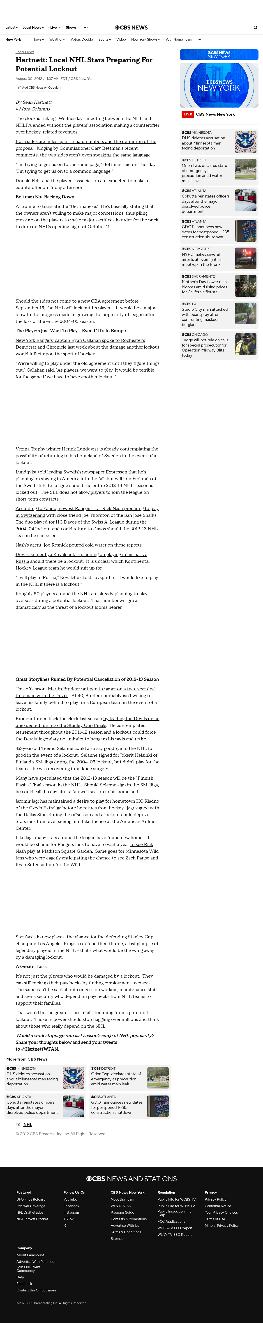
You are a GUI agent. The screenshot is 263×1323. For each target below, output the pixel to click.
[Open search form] (256, 27)
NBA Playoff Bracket (32, 1219)
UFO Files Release (31, 1199)
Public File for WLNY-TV (176, 1206)
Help (20, 1277)
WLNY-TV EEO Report (175, 1234)
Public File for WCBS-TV (177, 1199)
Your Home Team (179, 39)
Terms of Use (215, 1219)
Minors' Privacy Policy (222, 1225)
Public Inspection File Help (174, 1213)
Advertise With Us (125, 1225)
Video (121, 39)
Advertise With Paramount (37, 1261)
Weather (57, 39)
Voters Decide (82, 39)
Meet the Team (122, 1199)
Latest (11, 27)
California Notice (218, 1206)
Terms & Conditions (126, 1232)
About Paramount (30, 1255)
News (38, 39)
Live (55, 27)
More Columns (34, 109)
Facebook (71, 1206)
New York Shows (145, 39)
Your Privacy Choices (221, 1212)
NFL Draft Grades (29, 1212)
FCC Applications (171, 1221)
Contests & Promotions (129, 1219)
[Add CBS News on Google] (38, 88)
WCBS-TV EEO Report (175, 1228)
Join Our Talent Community (28, 1268)
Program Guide (122, 1212)
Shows (72, 27)
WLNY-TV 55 (121, 1206)
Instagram (71, 1212)
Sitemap (117, 1238)
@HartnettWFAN (39, 1049)
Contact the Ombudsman (36, 1290)
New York (13, 39)
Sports (104, 39)
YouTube (70, 1199)
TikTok (69, 1219)
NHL (27, 1124)
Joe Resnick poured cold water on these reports (93, 545)
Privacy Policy (215, 1199)
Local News (33, 27)
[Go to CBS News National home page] (131, 27)
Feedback (24, 1284)
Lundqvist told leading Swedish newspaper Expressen (71, 472)
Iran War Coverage (30, 1206)
